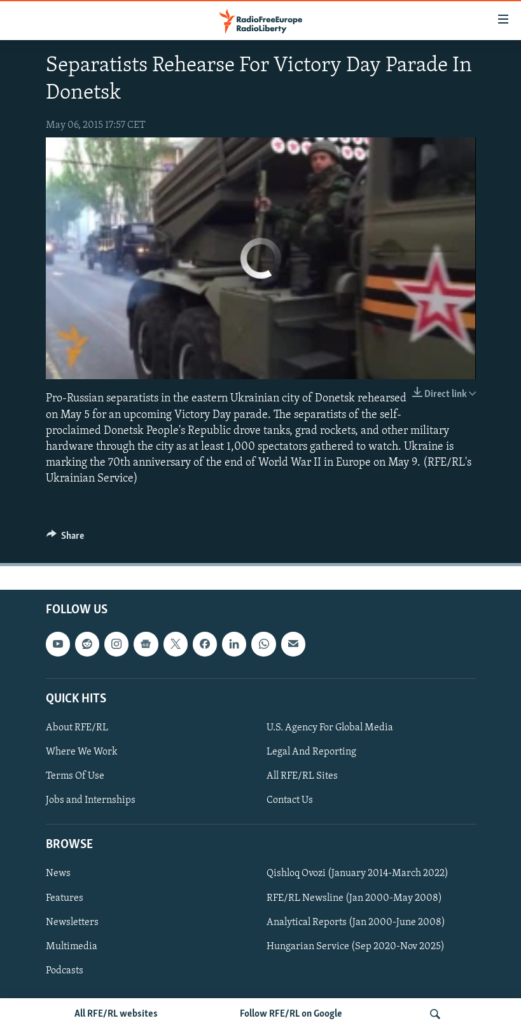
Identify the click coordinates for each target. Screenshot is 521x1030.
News (58, 873)
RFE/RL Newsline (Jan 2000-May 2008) (354, 898)
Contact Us (290, 800)
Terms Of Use (75, 776)
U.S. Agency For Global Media (330, 727)
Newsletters (72, 922)
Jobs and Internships (90, 800)
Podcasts (64, 970)
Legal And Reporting (311, 752)
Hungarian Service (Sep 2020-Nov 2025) (356, 946)
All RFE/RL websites (116, 1014)
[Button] (65, 539)
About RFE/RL (77, 727)
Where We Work (82, 752)
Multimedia (71, 946)
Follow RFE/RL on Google (291, 1014)
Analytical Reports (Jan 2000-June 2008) (356, 922)
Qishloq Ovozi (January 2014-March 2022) (357, 873)
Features (64, 898)
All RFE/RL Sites (302, 776)
